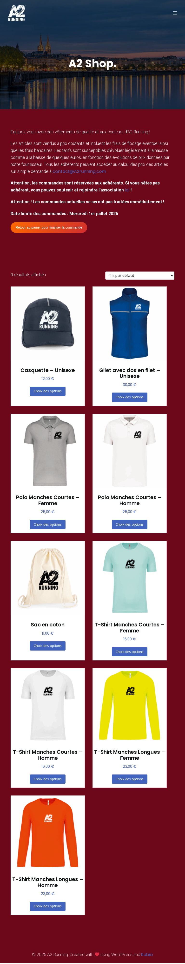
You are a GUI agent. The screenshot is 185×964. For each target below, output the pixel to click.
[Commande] (139, 276)
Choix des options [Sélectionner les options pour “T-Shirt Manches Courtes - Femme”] (130, 652)
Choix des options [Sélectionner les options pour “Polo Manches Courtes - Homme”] (130, 525)
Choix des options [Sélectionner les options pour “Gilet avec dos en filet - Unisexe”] (130, 398)
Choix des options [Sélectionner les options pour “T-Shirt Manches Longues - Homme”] (48, 907)
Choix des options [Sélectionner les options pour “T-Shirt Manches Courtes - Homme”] (48, 780)
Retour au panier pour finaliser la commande (49, 228)
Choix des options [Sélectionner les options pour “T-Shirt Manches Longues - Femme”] (130, 780)
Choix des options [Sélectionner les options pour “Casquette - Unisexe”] (48, 392)
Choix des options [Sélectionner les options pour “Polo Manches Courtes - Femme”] (48, 525)
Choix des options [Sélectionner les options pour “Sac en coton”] (48, 646)
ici (128, 191)
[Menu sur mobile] (175, 13)
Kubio (147, 955)
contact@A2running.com (79, 172)
